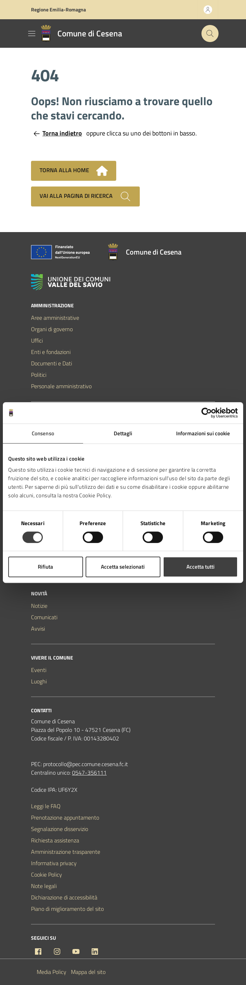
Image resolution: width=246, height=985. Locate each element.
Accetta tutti (200, 567)
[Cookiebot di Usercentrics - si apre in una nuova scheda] (206, 412)
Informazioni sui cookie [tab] (203, 433)
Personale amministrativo (61, 386)
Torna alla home (74, 170)
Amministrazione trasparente (65, 851)
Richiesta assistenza (55, 840)
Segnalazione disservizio (59, 829)
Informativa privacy (54, 863)
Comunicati (44, 617)
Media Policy (51, 972)
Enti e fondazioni (51, 352)
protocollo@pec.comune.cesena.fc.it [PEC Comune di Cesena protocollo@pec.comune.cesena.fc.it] (85, 764)
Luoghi (39, 681)
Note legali (44, 886)
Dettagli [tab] (123, 433)
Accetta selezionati (123, 567)
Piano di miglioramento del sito (67, 908)
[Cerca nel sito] (210, 33)
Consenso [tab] (43, 433)
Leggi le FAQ (46, 806)
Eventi (38, 670)
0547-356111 (89, 772)
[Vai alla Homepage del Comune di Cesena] (79, 33)
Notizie (39, 605)
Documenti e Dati (51, 363)
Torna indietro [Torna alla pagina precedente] (58, 133)
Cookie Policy (46, 874)
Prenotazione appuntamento (65, 817)
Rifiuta (45, 567)
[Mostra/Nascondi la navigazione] (31, 33)
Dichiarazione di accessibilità (64, 897)
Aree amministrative (55, 317)
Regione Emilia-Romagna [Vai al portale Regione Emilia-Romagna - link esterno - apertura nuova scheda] (58, 9)
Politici (38, 374)
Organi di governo (52, 329)
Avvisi (38, 628)
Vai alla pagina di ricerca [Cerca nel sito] (85, 196)
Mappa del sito (88, 972)
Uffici (37, 340)
